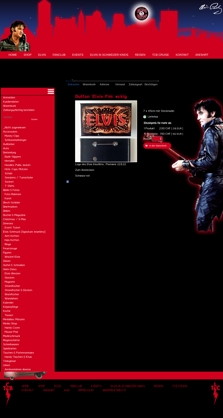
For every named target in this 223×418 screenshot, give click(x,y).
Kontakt (182, 54)
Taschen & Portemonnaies (18, 352)
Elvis (42, 54)
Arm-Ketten (12, 235)
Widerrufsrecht (114, 390)
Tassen (9, 315)
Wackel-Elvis (12, 256)
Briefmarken (10, 206)
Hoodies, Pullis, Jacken (18, 165)
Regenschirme (11, 340)
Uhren (6, 365)
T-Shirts (9, 185)
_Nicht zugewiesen (14, 127)
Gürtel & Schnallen (14, 265)
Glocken (9, 277)
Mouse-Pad (11, 331)
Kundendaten (11, 101)
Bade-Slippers (13, 156)
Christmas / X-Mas (14, 219)
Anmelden (9, 97)
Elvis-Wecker (12, 273)
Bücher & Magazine (14, 215)
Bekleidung (9, 152)
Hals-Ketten (12, 240)
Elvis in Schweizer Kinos (109, 54)
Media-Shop (10, 323)
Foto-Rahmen (13, 194)
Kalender (8, 302)
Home (13, 54)
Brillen (6, 210)
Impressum (86, 390)
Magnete (10, 281)
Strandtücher (12, 285)
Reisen (140, 54)
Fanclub (59, 54)
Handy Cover (12, 327)
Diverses (8, 223)
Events (77, 54)
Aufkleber (9, 144)
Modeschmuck (11, 336)
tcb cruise (160, 54)
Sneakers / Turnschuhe (19, 177)
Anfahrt (201, 54)
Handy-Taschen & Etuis (18, 356)
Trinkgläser (9, 361)
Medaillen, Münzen (14, 319)
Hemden (10, 160)
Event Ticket (12, 227)
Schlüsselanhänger (15, 139)
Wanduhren (11, 298)
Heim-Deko (10, 269)
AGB (66, 390)
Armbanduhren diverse (18, 369)
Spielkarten (9, 348)
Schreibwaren (11, 344)
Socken (9, 181)
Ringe (8, 244)
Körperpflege (10, 306)
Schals (8, 173)
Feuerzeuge (10, 248)
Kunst (8, 198)
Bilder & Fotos (11, 190)
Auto (6, 148)
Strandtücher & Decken (18, 290)
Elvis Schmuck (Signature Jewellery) (24, 231)
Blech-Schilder (11, 202)
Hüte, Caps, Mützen (16, 169)
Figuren (7, 252)
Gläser (7, 260)
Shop (27, 54)
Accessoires (10, 131)
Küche (7, 310)
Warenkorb (9, 105)
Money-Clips (12, 135)
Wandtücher (12, 294)
